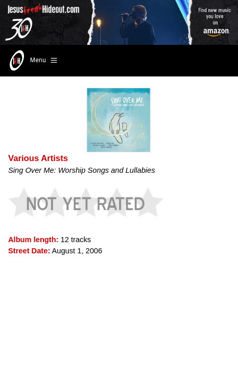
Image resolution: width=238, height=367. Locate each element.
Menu (32, 60)
